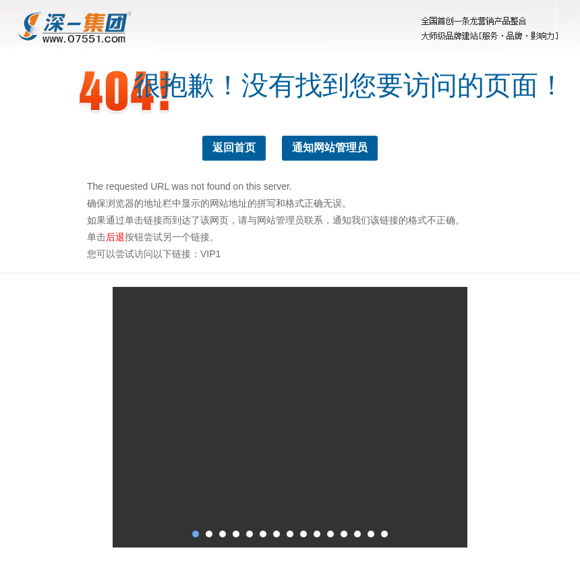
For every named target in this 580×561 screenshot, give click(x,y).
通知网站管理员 (330, 147)
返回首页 (234, 147)
